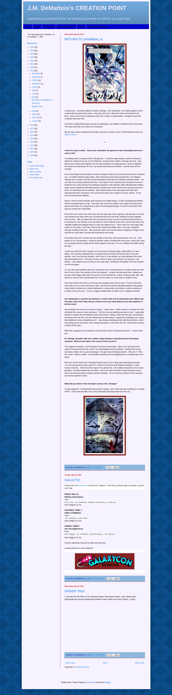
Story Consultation (66, 26)
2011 (32, 149)
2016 (32, 132)
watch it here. (70, 134)
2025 (32, 51)
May (34, 97)
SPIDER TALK (75, 591)
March (34, 114)
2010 (32, 152)
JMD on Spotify (35, 172)
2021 (32, 64)
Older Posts (139, 663)
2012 (32, 145)
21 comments (98, 655)
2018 (32, 125)
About (37, 26)
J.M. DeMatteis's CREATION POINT (77, 8)
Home (27, 26)
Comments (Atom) (82, 667)
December (36, 74)
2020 (32, 67)
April (34, 111)
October (35, 80)
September (36, 84)
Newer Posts (70, 663)
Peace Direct (34, 175)
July (34, 90)
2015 (32, 135)
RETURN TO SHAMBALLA (84, 39)
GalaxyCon (82, 485)
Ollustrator (90, 682)
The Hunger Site (36, 178)
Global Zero (34, 169)
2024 (32, 54)
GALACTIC (72, 480)
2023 (32, 57)
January (35, 121)
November (36, 77)
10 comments (98, 578)
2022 (32, 61)
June (34, 94)
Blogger (108, 682)
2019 (32, 71)
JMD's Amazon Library (98, 26)
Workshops (49, 26)
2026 (32, 47)
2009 (32, 155)
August (35, 87)
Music (81, 26)
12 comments (97, 467)
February (35, 118)
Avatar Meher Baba (37, 166)
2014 (32, 139)
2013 (32, 142)
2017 (32, 129)
